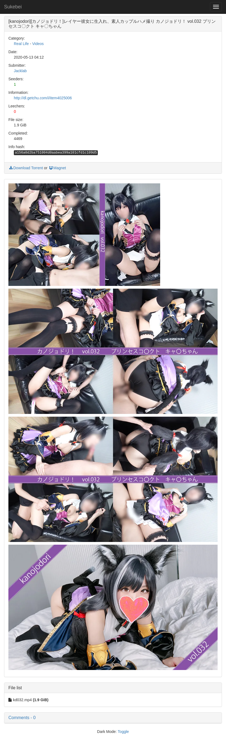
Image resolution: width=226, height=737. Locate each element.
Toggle (123, 731)
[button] (113, 717)
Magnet (57, 168)
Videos (38, 44)
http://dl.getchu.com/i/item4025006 (43, 98)
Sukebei (13, 6)
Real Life (21, 44)
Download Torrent (25, 168)
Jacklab (20, 71)
